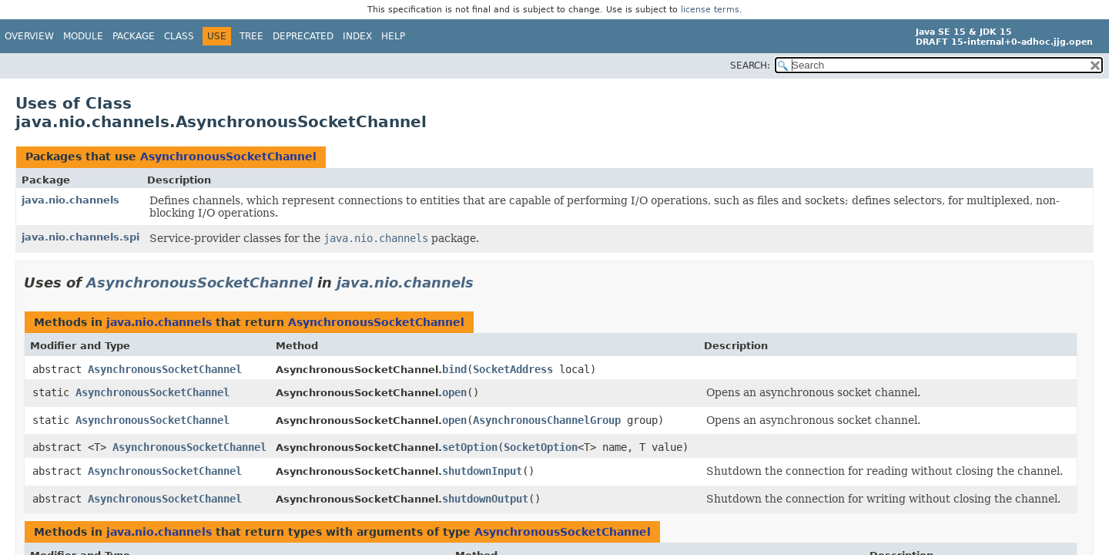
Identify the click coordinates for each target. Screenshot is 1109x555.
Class (179, 36)
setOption (470, 447)
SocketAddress (513, 369)
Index (357, 36)
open (454, 392)
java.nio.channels (70, 200)
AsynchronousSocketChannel (228, 156)
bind (454, 369)
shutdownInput (482, 471)
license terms (710, 10)
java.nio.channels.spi (80, 237)
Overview (29, 36)
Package (133, 36)
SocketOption (541, 447)
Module (83, 36)
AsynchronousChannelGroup (547, 420)
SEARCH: (750, 65)
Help (393, 36)
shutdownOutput (485, 499)
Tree (251, 36)
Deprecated (303, 36)
